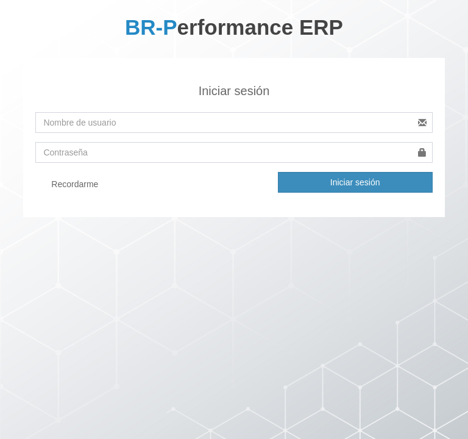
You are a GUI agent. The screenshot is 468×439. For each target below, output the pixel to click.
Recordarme (66, 184)
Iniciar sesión (355, 182)
